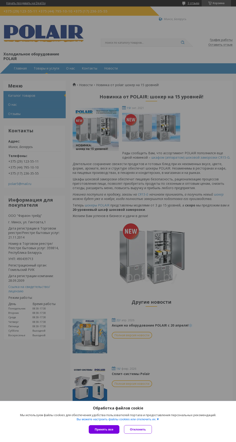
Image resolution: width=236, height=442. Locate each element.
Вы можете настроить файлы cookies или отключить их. (116, 419)
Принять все (104, 429)
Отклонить (138, 429)
